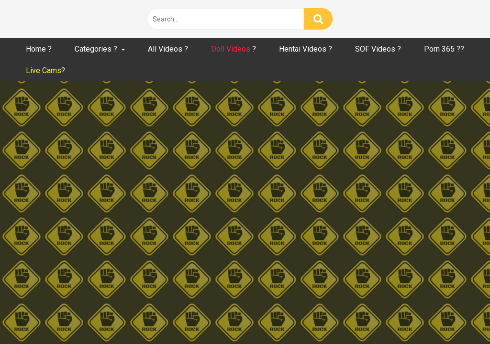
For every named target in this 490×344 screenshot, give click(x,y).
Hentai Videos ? (305, 49)
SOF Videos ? (378, 49)
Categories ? (96, 49)
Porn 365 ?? (444, 49)
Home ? (39, 49)
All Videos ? (168, 49)
